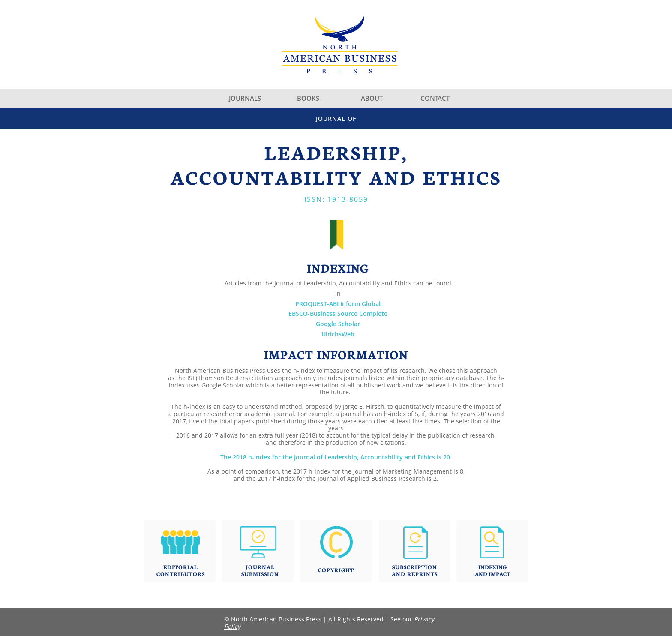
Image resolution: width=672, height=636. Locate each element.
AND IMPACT (492, 573)
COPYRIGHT (336, 569)
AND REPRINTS (415, 573)
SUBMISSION (260, 573)
